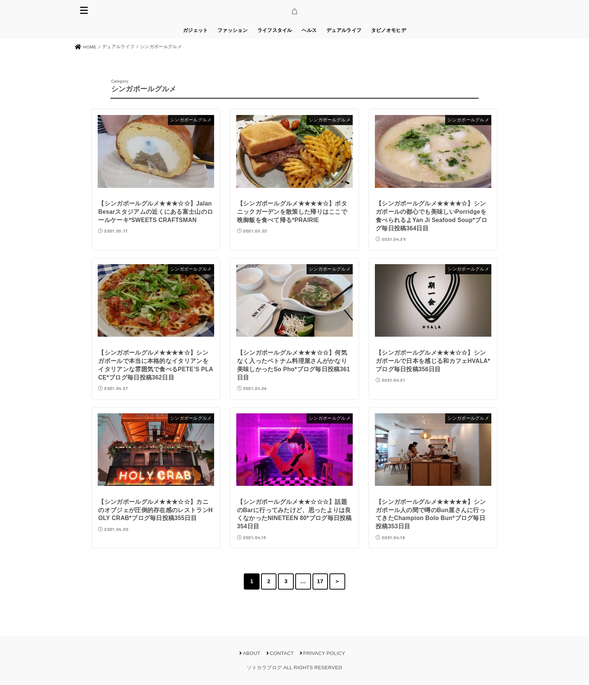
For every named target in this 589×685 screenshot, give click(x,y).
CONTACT (282, 653)
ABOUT (251, 653)
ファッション (232, 30)
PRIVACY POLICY (324, 653)
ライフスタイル (274, 30)
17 (320, 581)
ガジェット (195, 30)
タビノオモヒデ (388, 30)
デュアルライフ (343, 30)
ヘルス (309, 30)
